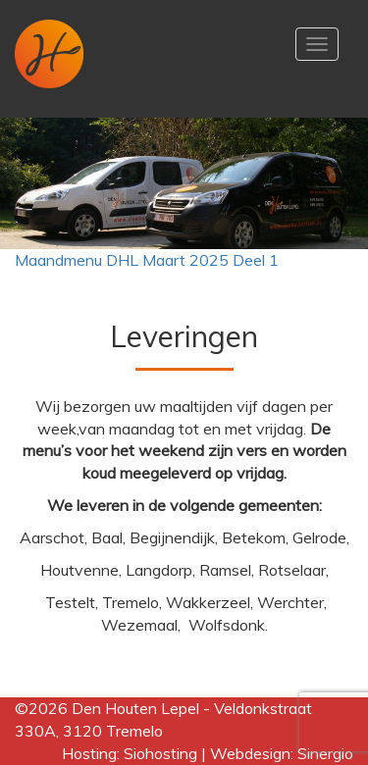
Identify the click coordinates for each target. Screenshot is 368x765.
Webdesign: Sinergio (281, 753)
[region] (184, 183)
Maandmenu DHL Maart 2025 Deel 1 (147, 260)
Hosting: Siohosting (131, 753)
